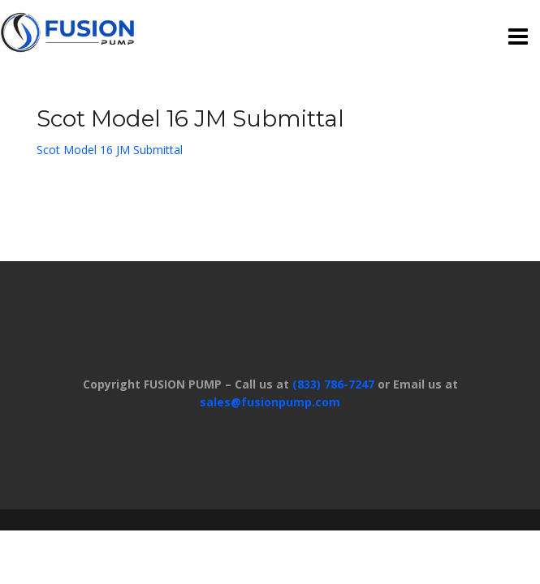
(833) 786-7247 (333, 384)
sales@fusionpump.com (270, 402)
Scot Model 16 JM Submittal (110, 149)
